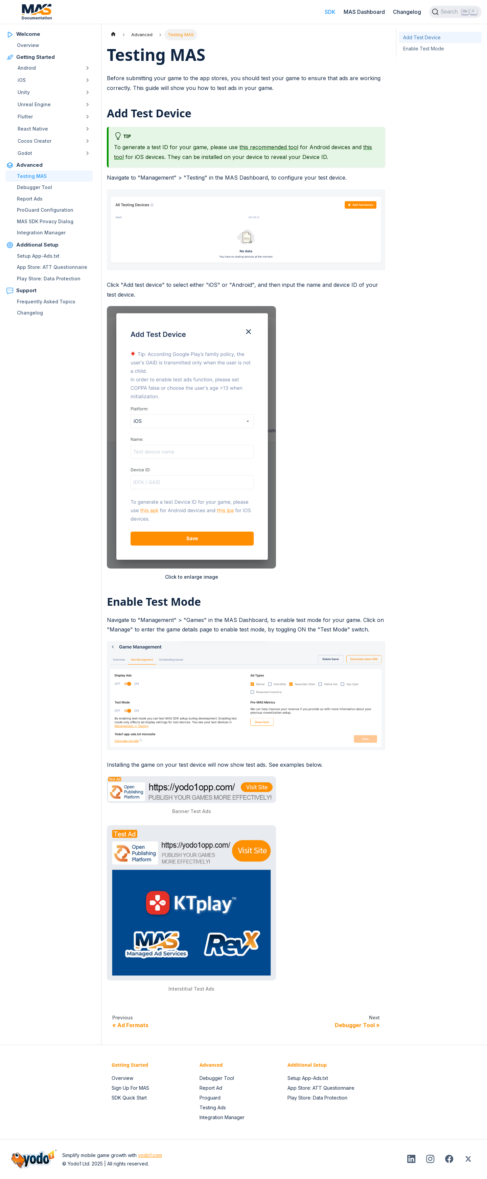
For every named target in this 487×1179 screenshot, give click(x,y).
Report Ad (211, 1088)
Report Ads (30, 199)
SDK (330, 11)
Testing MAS (32, 176)
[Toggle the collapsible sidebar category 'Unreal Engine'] (87, 104)
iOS (22, 80)
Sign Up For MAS (130, 1088)
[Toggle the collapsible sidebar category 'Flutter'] (87, 116)
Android (27, 68)
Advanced (29, 165)
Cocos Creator (34, 141)
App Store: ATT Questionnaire (52, 267)
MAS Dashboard (364, 11)
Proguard (210, 1098)
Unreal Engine (34, 104)
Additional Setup (37, 244)
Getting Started (35, 57)
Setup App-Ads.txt (38, 256)
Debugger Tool (34, 187)
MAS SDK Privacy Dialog (45, 221)
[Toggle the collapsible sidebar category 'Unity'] (87, 92)
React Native (33, 129)
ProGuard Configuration (45, 210)
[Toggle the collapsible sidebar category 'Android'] (87, 68)
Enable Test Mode (423, 48)
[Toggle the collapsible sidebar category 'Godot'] (87, 153)
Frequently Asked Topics (46, 301)
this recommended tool (268, 147)
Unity (24, 92)
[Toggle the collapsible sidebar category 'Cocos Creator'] (87, 141)
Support (26, 290)
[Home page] (113, 34)
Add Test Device (422, 37)
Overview (28, 45)
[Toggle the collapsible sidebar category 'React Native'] (87, 129)
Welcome (28, 34)
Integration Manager (41, 232)
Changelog (407, 11)
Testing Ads (213, 1107)
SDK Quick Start (129, 1098)
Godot (25, 153)
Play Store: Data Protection (48, 278)
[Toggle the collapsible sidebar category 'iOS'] (87, 80)
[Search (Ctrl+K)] (455, 12)
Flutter (25, 116)
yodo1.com (150, 1155)
